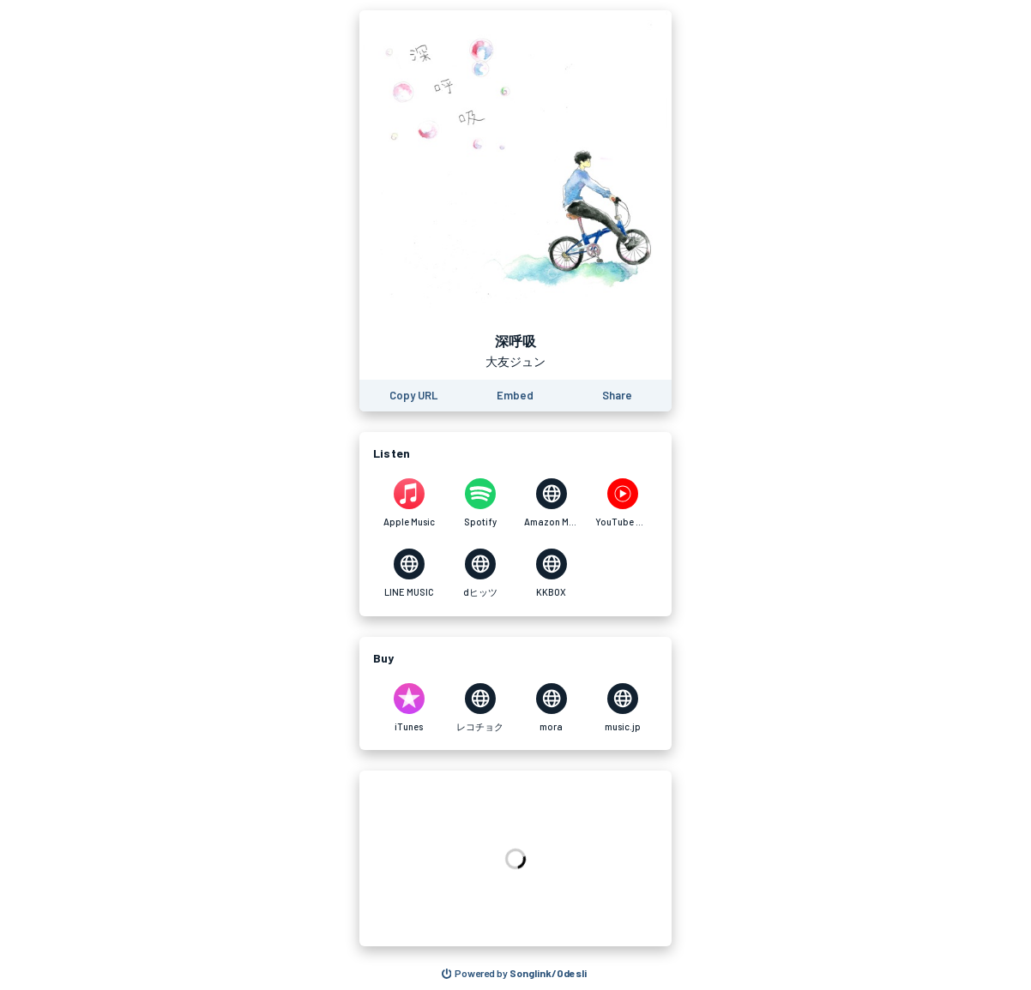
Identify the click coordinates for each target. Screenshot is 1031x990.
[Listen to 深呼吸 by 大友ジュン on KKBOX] (551, 573)
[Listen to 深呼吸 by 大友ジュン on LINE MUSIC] (408, 573)
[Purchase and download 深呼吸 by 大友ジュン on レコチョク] (480, 708)
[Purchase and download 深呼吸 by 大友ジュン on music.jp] (622, 708)
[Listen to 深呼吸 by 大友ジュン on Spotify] (480, 503)
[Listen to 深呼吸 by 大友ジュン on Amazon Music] (551, 503)
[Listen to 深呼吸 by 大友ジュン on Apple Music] (408, 503)
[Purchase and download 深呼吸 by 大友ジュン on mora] (551, 708)
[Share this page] (617, 395)
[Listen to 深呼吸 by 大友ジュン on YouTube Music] (622, 503)
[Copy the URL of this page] (413, 395)
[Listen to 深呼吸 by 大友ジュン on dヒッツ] (480, 573)
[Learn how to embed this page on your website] (515, 395)
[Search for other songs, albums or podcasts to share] (515, 974)
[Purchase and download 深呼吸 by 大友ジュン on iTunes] (408, 708)
